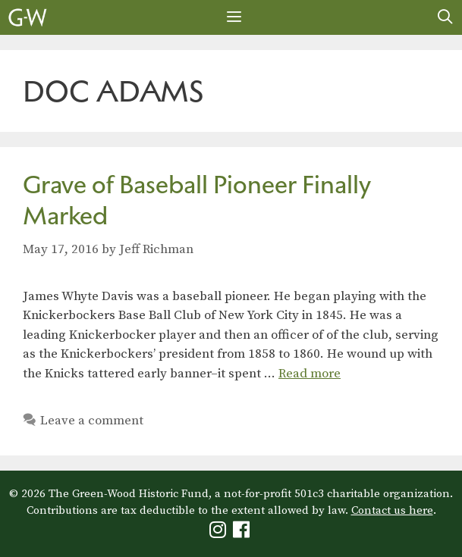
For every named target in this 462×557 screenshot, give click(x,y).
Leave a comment (91, 420)
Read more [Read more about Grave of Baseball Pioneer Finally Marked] (309, 373)
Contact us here (392, 510)
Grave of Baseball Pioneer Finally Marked (197, 200)
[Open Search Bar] (445, 17)
